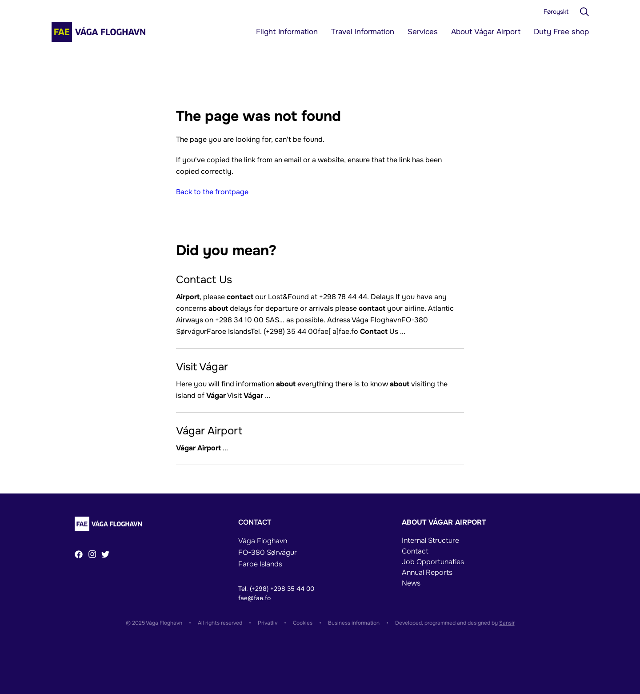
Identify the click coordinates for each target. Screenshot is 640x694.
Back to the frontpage (212, 192)
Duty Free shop (561, 31)
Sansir (507, 622)
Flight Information (287, 31)
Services (423, 31)
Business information (354, 622)
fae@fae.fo (254, 598)
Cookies (302, 622)
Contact (415, 551)
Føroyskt (556, 12)
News (411, 583)
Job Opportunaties (433, 561)
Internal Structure (430, 540)
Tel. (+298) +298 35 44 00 (276, 589)
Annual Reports (427, 572)
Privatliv (267, 622)
